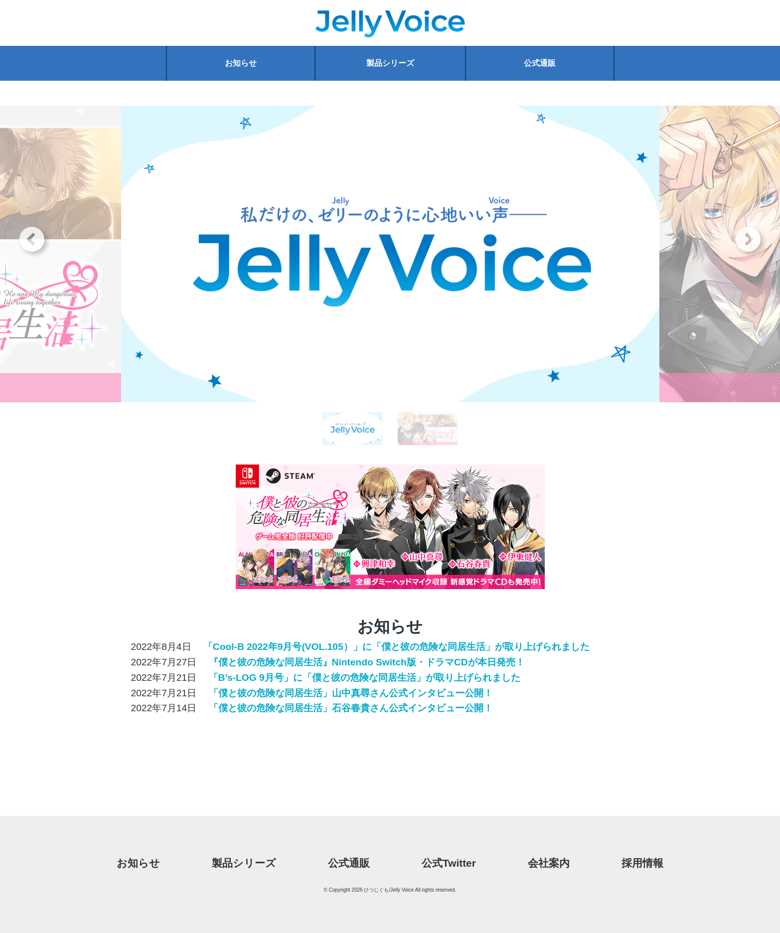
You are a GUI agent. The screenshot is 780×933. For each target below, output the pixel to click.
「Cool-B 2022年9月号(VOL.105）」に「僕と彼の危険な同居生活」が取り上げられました (395, 646)
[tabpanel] (390, 254)
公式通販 (540, 63)
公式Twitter (449, 863)
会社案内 (549, 863)
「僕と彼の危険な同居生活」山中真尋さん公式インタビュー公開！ (349, 693)
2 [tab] (428, 442)
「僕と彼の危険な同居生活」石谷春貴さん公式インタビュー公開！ (349, 708)
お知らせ (241, 63)
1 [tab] (352, 442)
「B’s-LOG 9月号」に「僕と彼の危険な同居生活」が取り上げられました (363, 677)
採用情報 (642, 863)
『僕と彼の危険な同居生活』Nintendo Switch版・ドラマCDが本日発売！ (365, 662)
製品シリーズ (390, 63)
